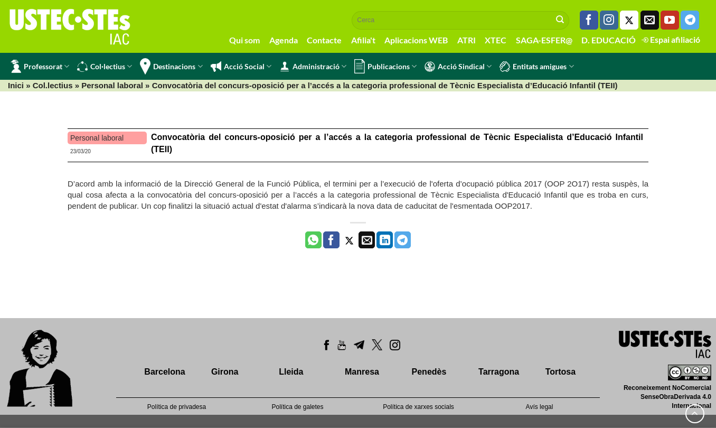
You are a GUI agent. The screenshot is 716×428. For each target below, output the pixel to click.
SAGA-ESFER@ (544, 40)
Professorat (40, 66)
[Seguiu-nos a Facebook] (589, 20)
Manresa (362, 371)
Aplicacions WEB (416, 40)
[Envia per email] (367, 239)
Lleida (291, 371)
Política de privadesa (176, 407)
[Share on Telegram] (402, 239)
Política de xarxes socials (418, 407)
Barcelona (164, 371)
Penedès (429, 371)
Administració (312, 66)
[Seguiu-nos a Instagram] (609, 20)
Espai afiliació (671, 39)
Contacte (324, 40)
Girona (225, 371)
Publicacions (385, 66)
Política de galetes (297, 407)
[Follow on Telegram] (690, 20)
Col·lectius (104, 66)
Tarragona (498, 371)
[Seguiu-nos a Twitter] (629, 20)
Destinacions (171, 66)
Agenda (283, 40)
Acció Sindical (458, 66)
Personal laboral (112, 85)
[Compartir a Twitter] (349, 239)
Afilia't (363, 40)
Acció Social (241, 66)
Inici (16, 85)
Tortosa (560, 371)
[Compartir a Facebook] (331, 239)
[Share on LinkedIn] (384, 239)
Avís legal (539, 407)
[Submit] (560, 20)
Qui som (244, 40)
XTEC (495, 40)
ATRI (466, 40)
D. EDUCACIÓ (608, 40)
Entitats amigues (536, 66)
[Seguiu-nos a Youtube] (670, 20)
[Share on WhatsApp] (313, 239)
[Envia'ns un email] (649, 20)
